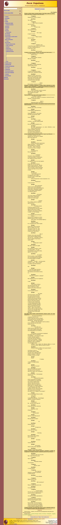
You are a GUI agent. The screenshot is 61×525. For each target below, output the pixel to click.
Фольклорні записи (9, 77)
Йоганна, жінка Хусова (10, 47)
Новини (6, 16)
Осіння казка (8, 34)
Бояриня (7, 50)
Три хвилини (7, 35)
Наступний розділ (45, 516)
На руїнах (7, 32)
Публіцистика (8, 70)
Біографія (7, 18)
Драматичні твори (9, 23)
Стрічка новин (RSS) (8, 12)
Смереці (15, 523)
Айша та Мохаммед (9, 42)
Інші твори (7, 73)
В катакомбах (7, 37)
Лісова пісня (8, 52)
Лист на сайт (7, 10)
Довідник (6, 84)
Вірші (6, 20)
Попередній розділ (34, 516)
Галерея (7, 80)
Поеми (6, 22)
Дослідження (8, 82)
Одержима (7, 29)
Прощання (7, 27)
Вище (40, 516)
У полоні (6, 30)
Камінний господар (10, 55)
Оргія (7, 66)
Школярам (6, 86)
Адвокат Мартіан (9, 53)
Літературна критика (9, 71)
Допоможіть (30, 518)
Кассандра (8, 40)
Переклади (7, 75)
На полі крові (7, 45)
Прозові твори (8, 68)
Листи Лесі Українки (9, 78)
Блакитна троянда (9, 25)
